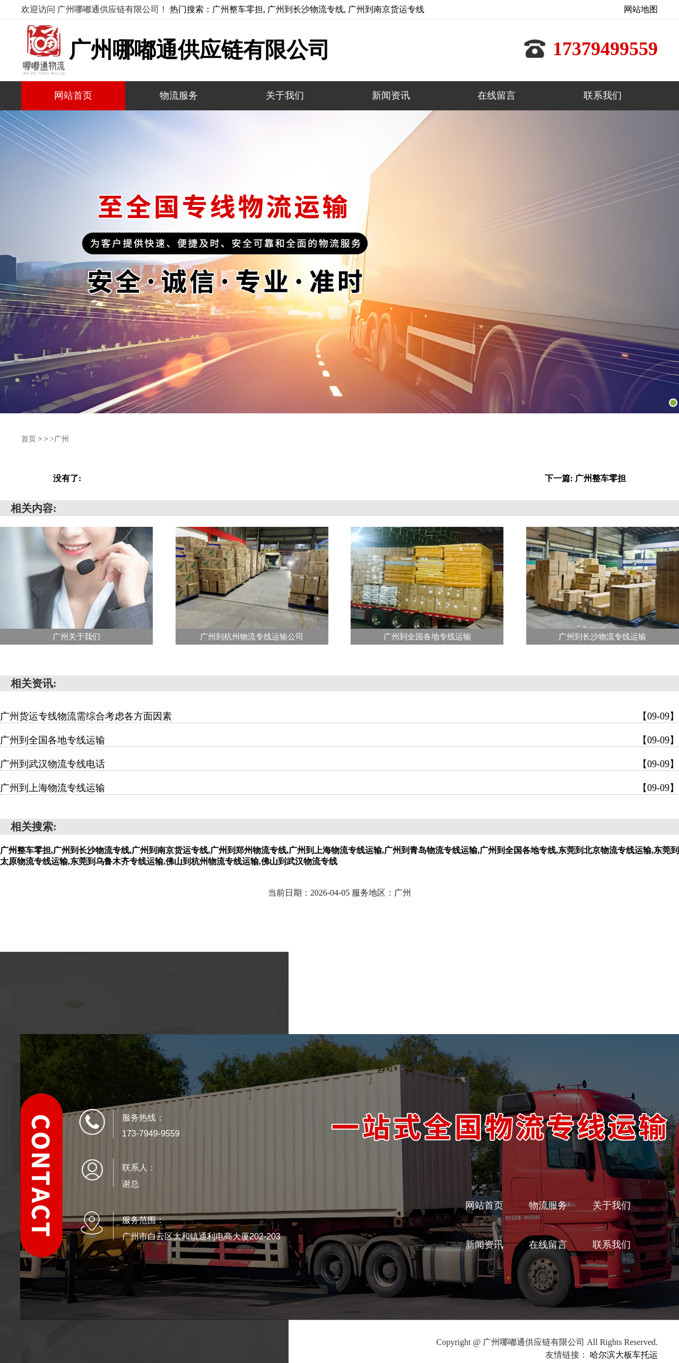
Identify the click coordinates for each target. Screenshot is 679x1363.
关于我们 (285, 95)
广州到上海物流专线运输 (339, 788)
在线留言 (496, 95)
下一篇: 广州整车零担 (585, 478)
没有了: (67, 478)
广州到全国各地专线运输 (339, 740)
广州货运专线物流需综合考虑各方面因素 (339, 716)
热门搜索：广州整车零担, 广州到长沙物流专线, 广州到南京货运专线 (297, 9)
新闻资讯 (391, 95)
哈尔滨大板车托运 (624, 1354)
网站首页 (73, 95)
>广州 (59, 439)
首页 (28, 439)
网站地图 (641, 9)
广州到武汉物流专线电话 (339, 764)
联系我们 (603, 95)
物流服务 (179, 95)
